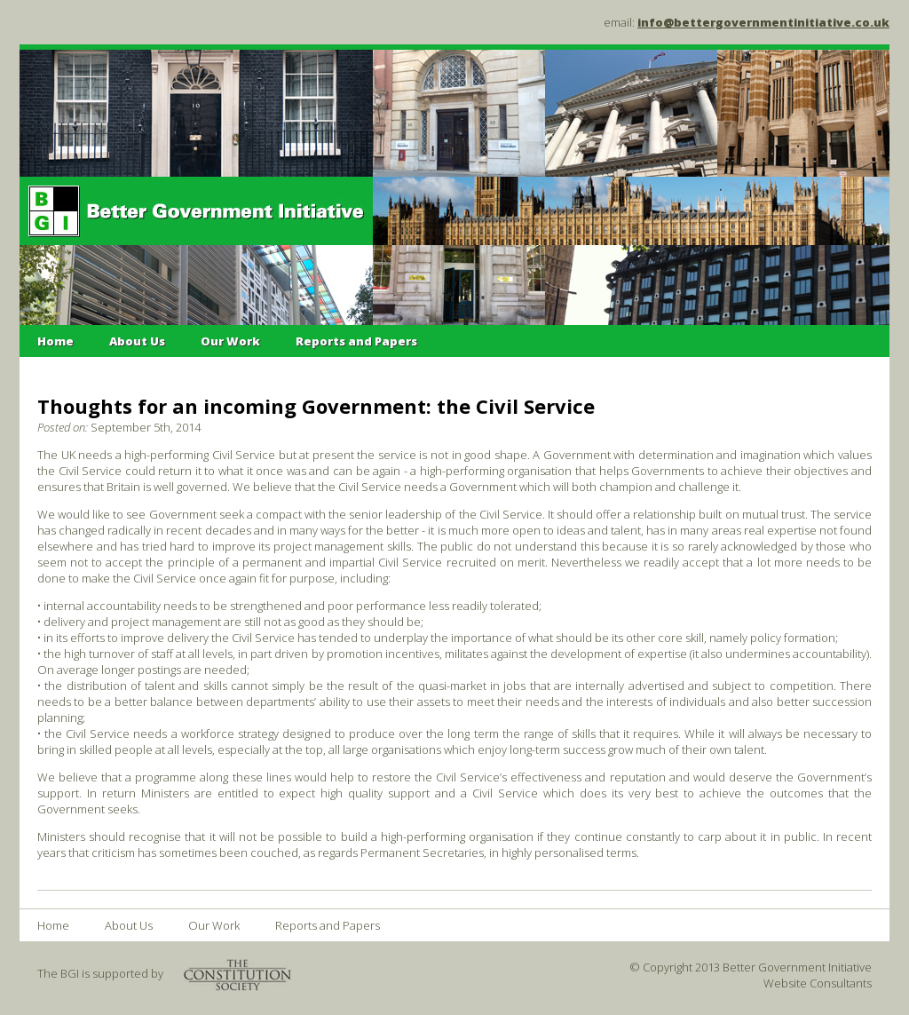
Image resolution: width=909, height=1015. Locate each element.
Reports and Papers (356, 341)
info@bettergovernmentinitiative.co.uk (763, 22)
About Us (137, 341)
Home (55, 341)
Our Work (230, 341)
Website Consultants (817, 983)
